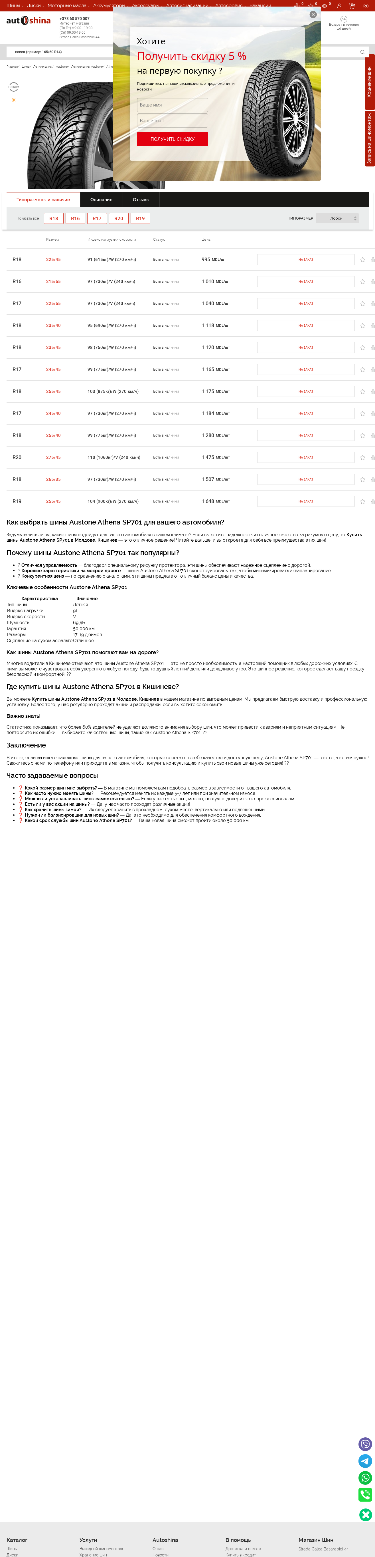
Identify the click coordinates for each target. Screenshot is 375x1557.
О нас (158, 1548)
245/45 (53, 369)
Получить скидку (172, 139)
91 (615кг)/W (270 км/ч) (112, 259)
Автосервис (229, 5)
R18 (17, 259)
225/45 (53, 259)
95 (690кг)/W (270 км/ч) (112, 325)
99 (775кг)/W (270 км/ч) (112, 369)
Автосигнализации (187, 5)
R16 (17, 281)
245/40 (53, 413)
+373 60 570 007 (85, 27)
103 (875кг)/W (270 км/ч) (113, 391)
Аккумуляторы (109, 5)
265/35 (53, 479)
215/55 (53, 281)
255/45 (53, 391)
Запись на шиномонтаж (369, 139)
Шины (13, 5)
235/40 (53, 325)
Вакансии (260, 5)
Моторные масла (67, 5)
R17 (17, 303)
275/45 (53, 457)
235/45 (53, 347)
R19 (17, 501)
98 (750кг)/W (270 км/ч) (112, 347)
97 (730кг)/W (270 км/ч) (112, 413)
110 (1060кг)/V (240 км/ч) (114, 457)
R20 (17, 457)
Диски (34, 5)
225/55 (53, 303)
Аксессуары (145, 5)
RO (366, 6)
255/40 (53, 435)
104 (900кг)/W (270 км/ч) (113, 501)
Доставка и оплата (243, 1548)
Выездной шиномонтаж (101, 1548)
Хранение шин (369, 82)
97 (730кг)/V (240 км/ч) (111, 281)
